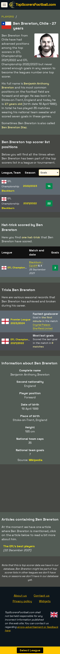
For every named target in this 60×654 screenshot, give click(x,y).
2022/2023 (30, 186)
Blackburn (8, 190)
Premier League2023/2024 (20, 321)
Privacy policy (22, 601)
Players (8, 16)
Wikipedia (35, 460)
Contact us (41, 596)
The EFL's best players (19, 546)
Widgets (45, 601)
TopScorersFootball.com (36, 4)
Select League (30, 650)
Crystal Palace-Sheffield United (42, 326)
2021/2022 (30, 203)
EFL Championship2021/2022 (22, 341)
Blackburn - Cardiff (36, 264)
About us (20, 596)
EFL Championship (19, 267)
